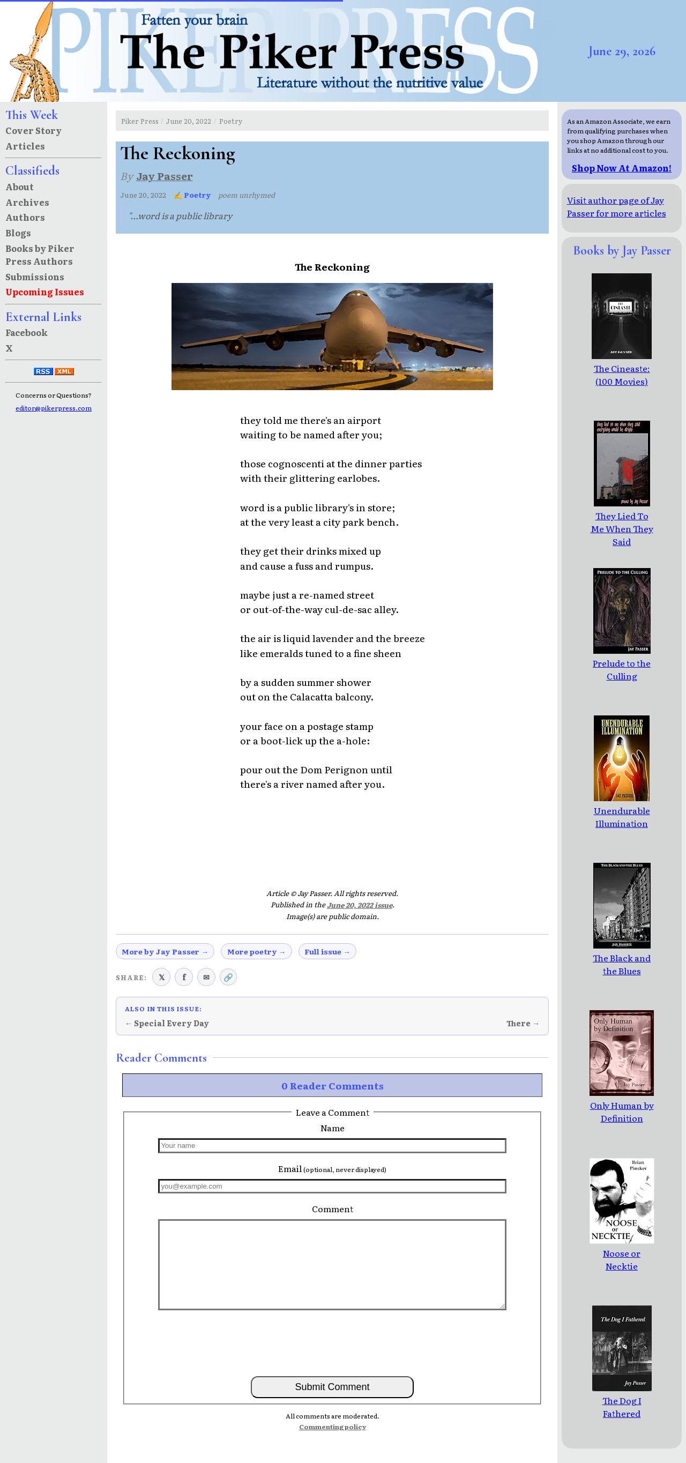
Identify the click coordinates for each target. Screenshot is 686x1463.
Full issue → (327, 951)
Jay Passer (164, 175)
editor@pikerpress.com (54, 408)
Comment (332, 1208)
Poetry (230, 121)
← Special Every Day (167, 1023)
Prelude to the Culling (622, 663)
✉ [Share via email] (206, 976)
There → (523, 1023)
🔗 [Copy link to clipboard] (228, 976)
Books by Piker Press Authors (39, 254)
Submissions (34, 276)
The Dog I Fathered (622, 1400)
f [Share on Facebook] (184, 976)
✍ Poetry (192, 195)
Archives (27, 202)
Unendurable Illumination (622, 810)
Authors (25, 217)
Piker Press (140, 121)
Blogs (18, 232)
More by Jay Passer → (165, 951)
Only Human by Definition (622, 1105)
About (19, 186)
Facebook (26, 332)
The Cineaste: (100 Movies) (622, 368)
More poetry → (256, 951)
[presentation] (332, 1342)
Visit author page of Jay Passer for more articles (616, 206)
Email (332, 1168)
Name (332, 1127)
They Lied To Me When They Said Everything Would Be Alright (622, 541)
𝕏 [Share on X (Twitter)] (162, 976)
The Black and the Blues (622, 957)
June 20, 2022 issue (359, 905)
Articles (25, 145)
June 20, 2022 (188, 121)
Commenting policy (332, 1426)
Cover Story (33, 130)
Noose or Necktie (622, 1253)
